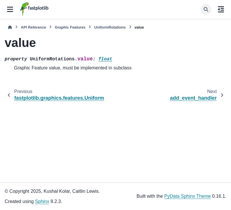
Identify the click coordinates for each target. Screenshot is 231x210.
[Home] (10, 27)
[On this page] (221, 9)
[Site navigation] (10, 9)
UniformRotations (110, 27)
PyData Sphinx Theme (187, 196)
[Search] (206, 9)
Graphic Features (70, 27)
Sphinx (42, 201)
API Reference (33, 27)
